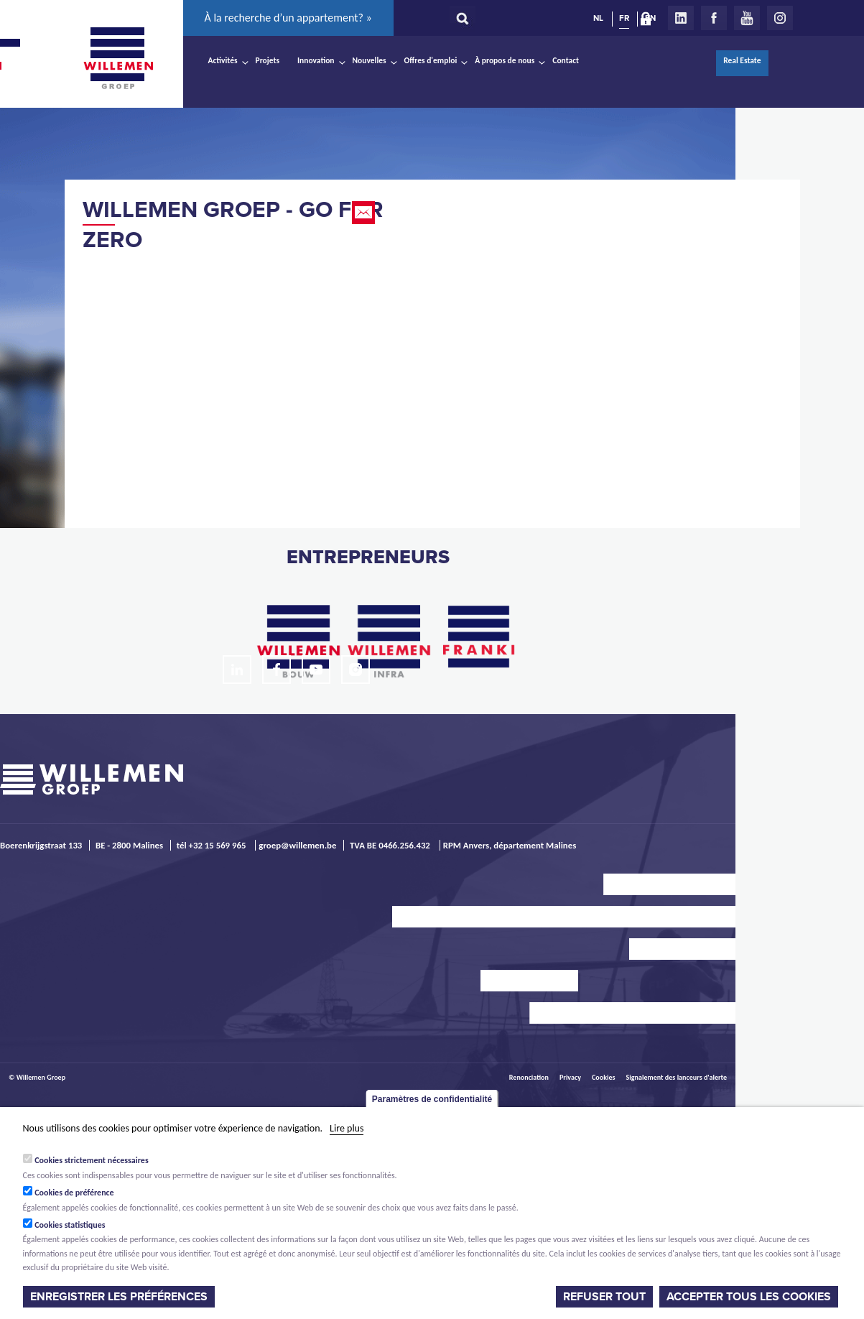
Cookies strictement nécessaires (91, 1160)
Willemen (118, 58)
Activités (223, 60)
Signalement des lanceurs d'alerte (676, 1077)
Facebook (714, 18)
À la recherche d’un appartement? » (288, 17)
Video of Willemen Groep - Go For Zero (244, 363)
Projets (267, 60)
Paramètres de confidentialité (432, 1099)
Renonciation (529, 1077)
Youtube (747, 18)
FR (624, 18)
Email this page (365, 212)
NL (598, 18)
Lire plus (346, 1128)
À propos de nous (504, 60)
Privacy (570, 1077)
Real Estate (742, 60)
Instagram (780, 18)
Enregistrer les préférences (119, 1297)
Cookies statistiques (69, 1225)
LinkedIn (681, 18)
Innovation (316, 60)
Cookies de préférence (74, 1193)
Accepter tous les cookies (748, 1297)
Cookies (604, 1077)
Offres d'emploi (430, 60)
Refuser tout (604, 1297)
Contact (565, 60)
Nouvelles (369, 60)
